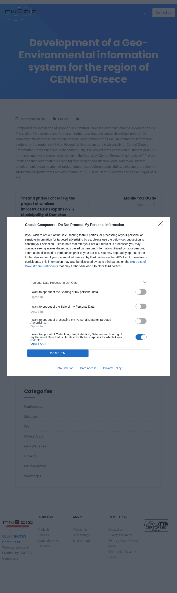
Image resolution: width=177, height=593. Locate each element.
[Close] (162, 225)
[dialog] (88, 296)
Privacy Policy (112, 368)
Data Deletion (64, 368)
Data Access (88, 368)
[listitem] (88, 282)
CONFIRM (58, 353)
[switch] (141, 292)
